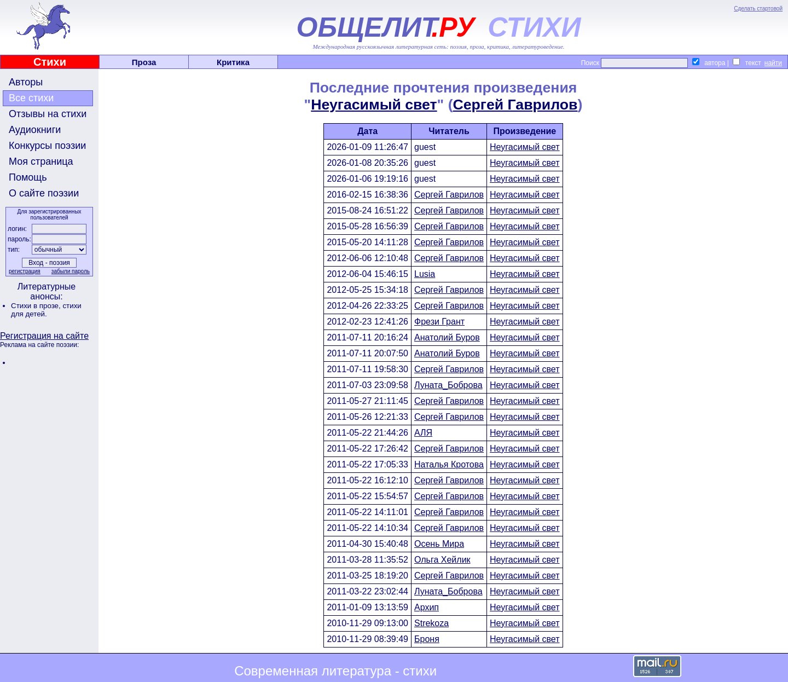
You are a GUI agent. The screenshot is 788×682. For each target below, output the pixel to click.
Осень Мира (439, 543)
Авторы (26, 82)
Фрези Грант (439, 321)
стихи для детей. (46, 310)
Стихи (49, 62)
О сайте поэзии (44, 193)
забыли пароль (70, 271)
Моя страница (41, 161)
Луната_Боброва (448, 385)
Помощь (28, 177)
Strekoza (431, 623)
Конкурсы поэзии (47, 145)
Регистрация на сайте (44, 335)
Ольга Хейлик (442, 559)
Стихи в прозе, (36, 306)
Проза (144, 62)
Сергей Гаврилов (515, 104)
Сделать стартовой (758, 8)
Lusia (424, 274)
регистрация (24, 271)
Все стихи (31, 98)
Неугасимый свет (374, 104)
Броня (426, 639)
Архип (426, 607)
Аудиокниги (35, 129)
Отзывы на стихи (47, 113)
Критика (233, 62)
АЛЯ (423, 432)
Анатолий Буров (447, 337)
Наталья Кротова (449, 464)
